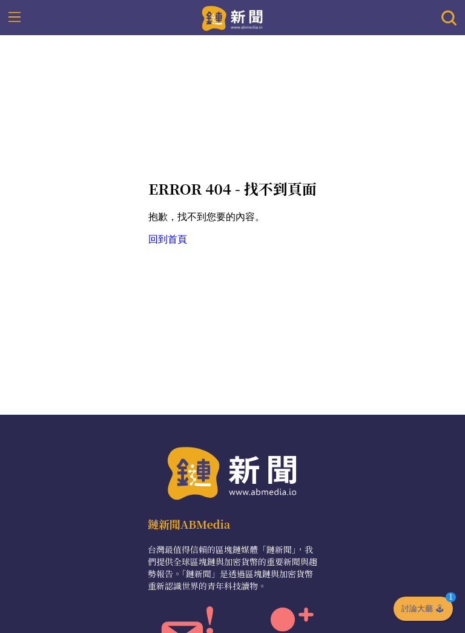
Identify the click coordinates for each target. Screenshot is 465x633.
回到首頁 (167, 239)
